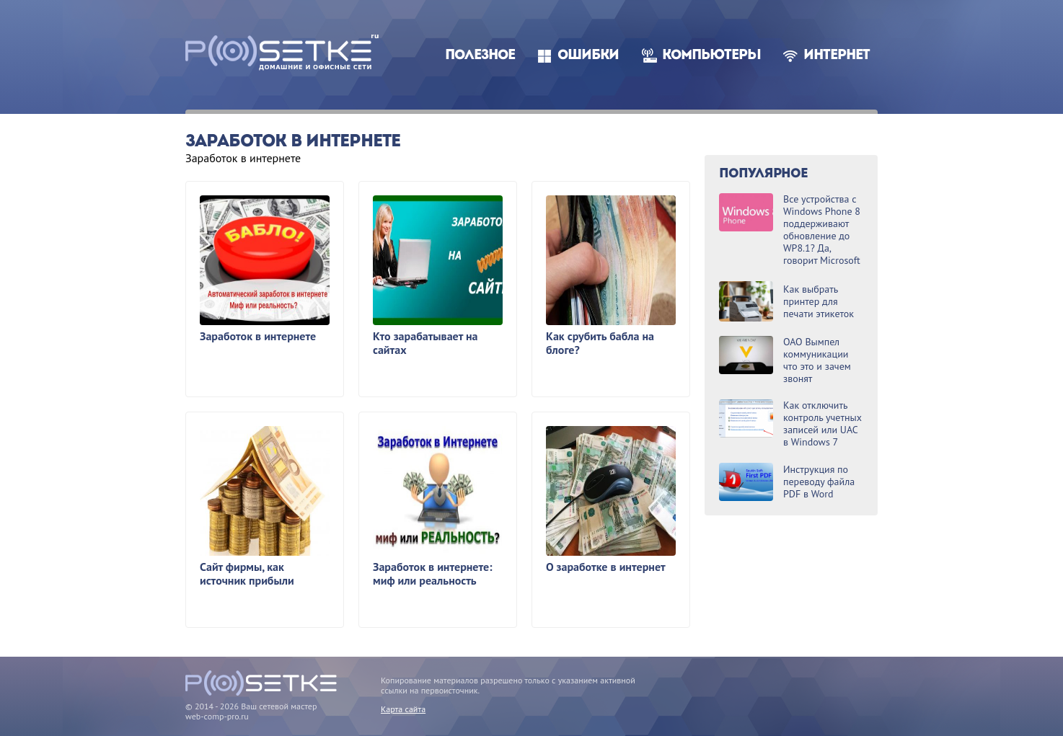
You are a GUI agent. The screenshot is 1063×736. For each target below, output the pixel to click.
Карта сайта (403, 709)
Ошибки (588, 56)
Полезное (480, 56)
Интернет (836, 56)
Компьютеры (711, 56)
